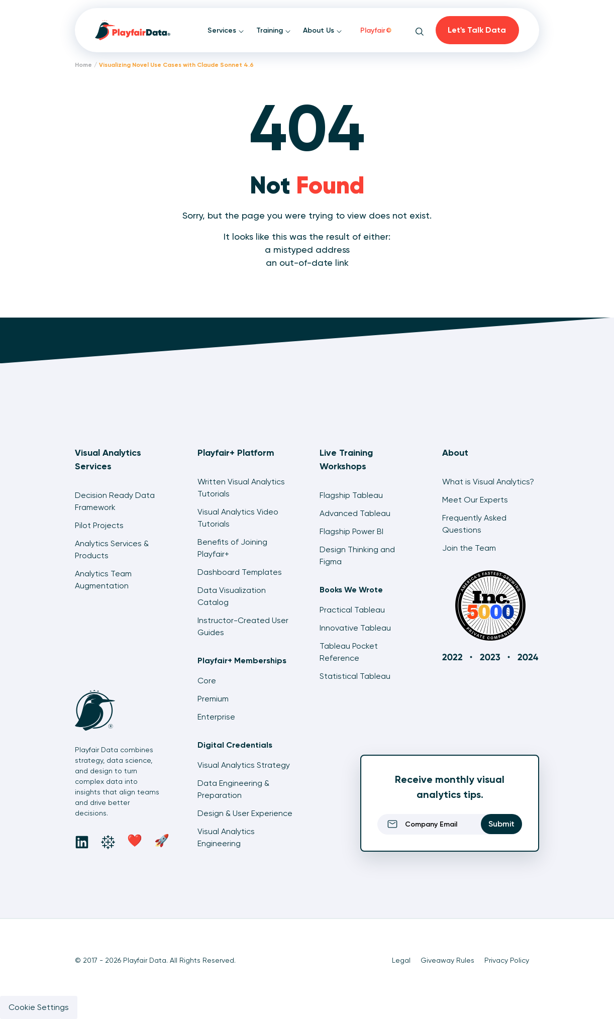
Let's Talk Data (477, 30)
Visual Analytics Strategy (243, 765)
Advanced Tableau (355, 513)
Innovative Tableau (355, 628)
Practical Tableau (352, 610)
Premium (213, 698)
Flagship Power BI (351, 531)
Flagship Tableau (351, 495)
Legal (401, 960)
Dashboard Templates (239, 572)
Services (226, 30)
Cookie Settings (39, 1007)
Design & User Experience (244, 813)
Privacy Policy (506, 960)
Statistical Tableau (355, 676)
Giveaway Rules (447, 960)
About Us (322, 30)
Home (83, 64)
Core (206, 680)
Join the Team (469, 548)
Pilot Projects (99, 525)
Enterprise (216, 717)
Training (273, 30)
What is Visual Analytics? (488, 481)
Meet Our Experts (475, 499)
